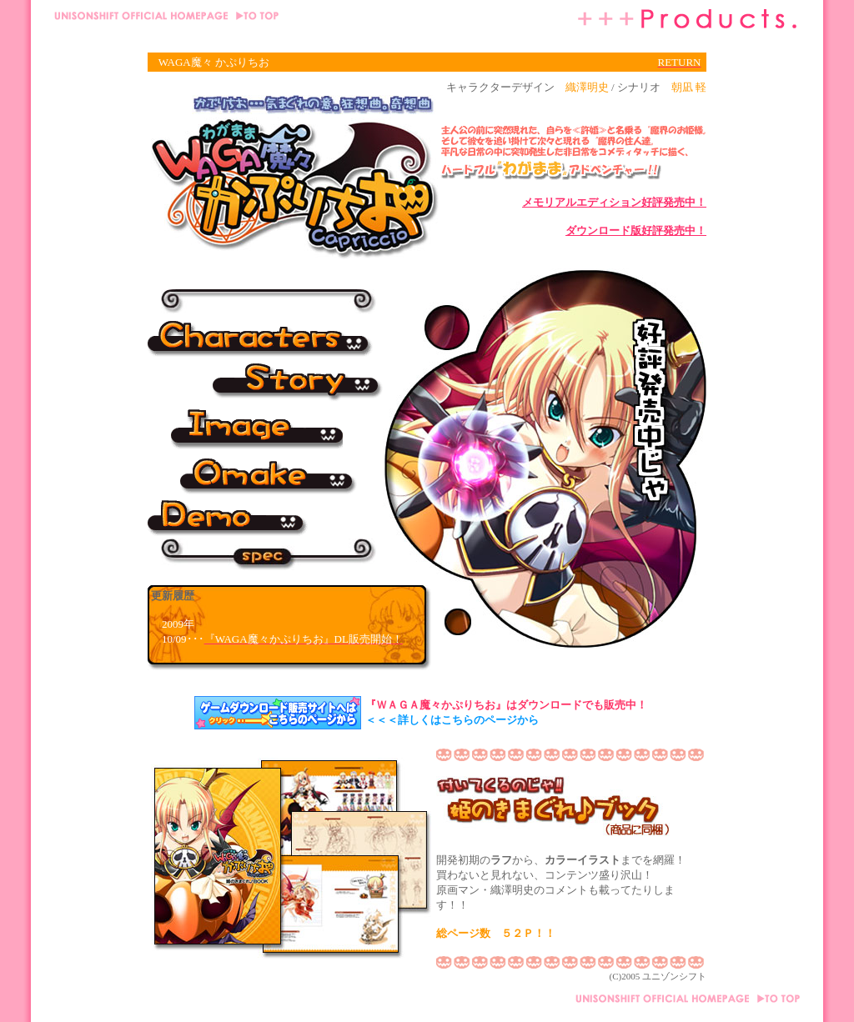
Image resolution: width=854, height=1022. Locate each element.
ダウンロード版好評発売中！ (635, 230)
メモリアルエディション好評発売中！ (614, 202)
